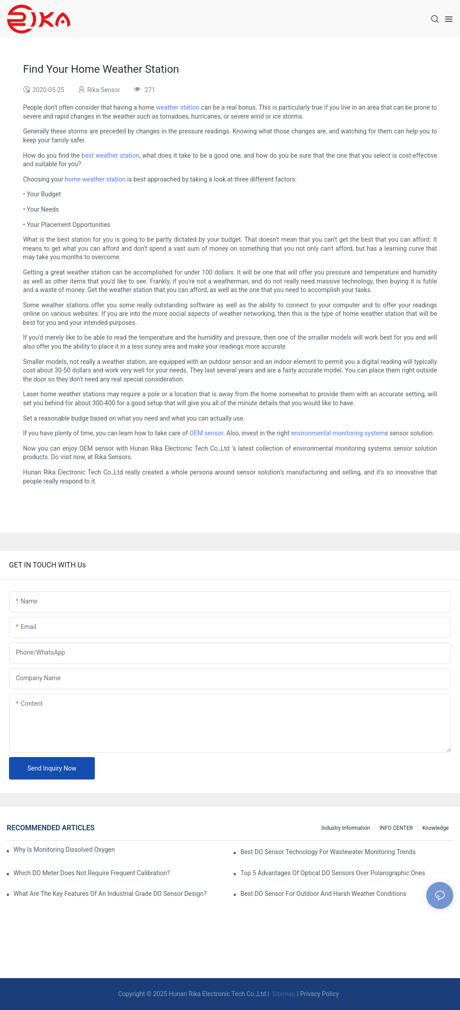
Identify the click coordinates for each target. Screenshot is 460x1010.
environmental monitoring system (338, 433)
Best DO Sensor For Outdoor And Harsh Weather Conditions (323, 893)
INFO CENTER (396, 828)
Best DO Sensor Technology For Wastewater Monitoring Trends (328, 851)
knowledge (435, 828)
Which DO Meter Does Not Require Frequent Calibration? (91, 873)
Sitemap (283, 993)
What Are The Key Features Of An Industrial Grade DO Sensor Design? (110, 893)
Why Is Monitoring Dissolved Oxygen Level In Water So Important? (64, 849)
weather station (177, 107)
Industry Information (345, 828)
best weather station (110, 155)
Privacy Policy (319, 993)
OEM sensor (206, 433)
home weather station (95, 179)
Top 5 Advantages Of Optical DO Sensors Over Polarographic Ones (332, 873)
